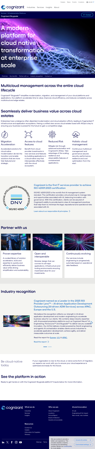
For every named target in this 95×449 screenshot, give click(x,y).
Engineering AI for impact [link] (80, 413)
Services (3, 13)
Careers (62, 2)
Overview (5, 76)
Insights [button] (49, 7)
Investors (81, 2)
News (69, 2)
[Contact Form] (47, 389)
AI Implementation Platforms (17, 13)
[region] (72, 442)
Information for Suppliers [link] (32, 432)
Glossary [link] (27, 434)
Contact (88, 15)
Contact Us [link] (28, 427)
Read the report (40, 342)
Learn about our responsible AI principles (51, 211)
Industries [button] (31, 7)
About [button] (56, 7)
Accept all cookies (81, 440)
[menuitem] (63, 2)
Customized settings (82, 444)
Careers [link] (27, 430)
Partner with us (23, 76)
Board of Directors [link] (54, 417)
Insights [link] (27, 415)
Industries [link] (28, 411)
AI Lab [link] (74, 411)
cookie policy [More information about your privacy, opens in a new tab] (68, 446)
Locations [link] (51, 413)
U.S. (58, 337)
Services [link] (27, 413)
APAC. (64, 337)
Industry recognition (36, 76)
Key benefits (13, 76)
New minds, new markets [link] (80, 415)
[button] (90, 2)
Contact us (48, 76)
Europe (53, 337)
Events (74, 2)
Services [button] (40, 7)
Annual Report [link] (52, 415)
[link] (12, 7)
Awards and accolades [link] (55, 420)
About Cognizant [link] (53, 411)
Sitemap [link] (38, 442)
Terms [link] (45, 442)
